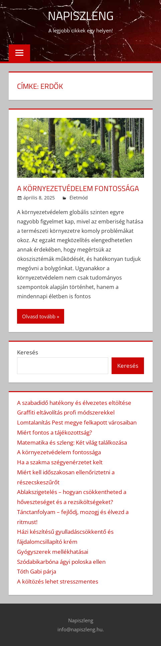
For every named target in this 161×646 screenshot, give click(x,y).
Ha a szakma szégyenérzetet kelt (60, 462)
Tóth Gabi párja (36, 571)
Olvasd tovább (38, 316)
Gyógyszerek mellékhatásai (52, 551)
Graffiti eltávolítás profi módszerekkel (66, 412)
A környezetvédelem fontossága (78, 188)
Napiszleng (81, 15)
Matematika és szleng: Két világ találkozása (72, 442)
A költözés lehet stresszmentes (57, 581)
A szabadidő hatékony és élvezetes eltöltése (74, 403)
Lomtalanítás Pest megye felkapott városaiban (77, 422)
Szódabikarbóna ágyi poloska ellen (61, 562)
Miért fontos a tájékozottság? (54, 432)
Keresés (27, 352)
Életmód (78, 197)
